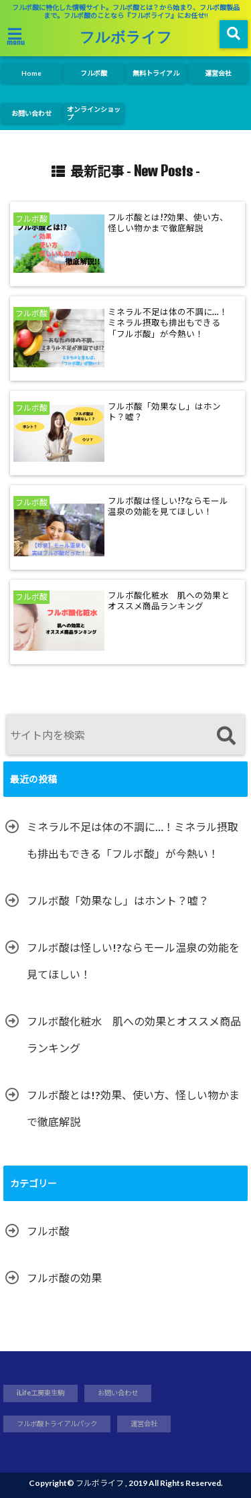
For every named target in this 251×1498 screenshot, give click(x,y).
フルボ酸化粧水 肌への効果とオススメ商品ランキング (169, 600)
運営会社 (218, 73)
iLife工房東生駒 (40, 1393)
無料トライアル (156, 73)
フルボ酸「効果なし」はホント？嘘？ (164, 411)
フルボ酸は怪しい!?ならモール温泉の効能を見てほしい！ (168, 506)
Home (31, 73)
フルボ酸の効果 (64, 1277)
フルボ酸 (93, 73)
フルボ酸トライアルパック (57, 1424)
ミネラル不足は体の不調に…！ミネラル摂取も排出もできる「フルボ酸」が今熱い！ (168, 323)
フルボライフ (126, 36)
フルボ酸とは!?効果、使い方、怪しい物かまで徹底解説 (168, 222)
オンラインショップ (93, 113)
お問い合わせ (31, 113)
